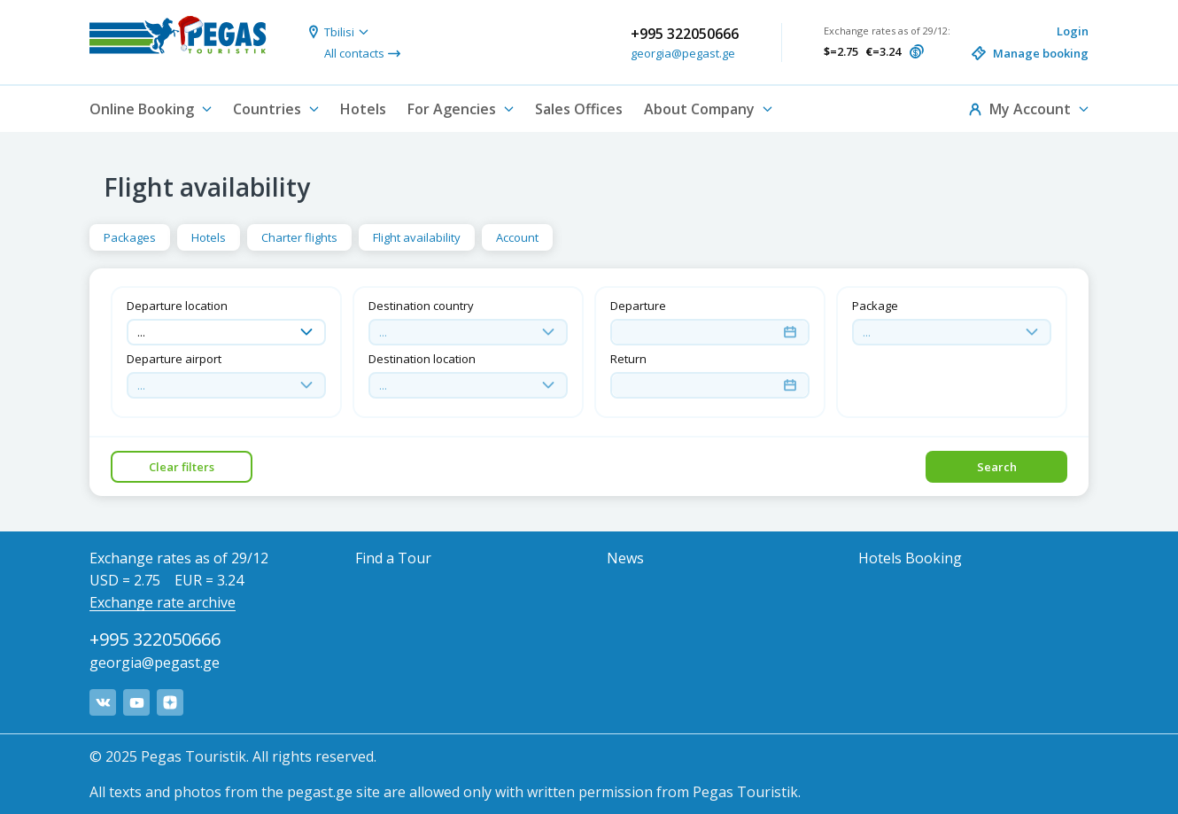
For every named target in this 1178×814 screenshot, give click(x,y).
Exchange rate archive (162, 602)
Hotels (363, 109)
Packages (130, 237)
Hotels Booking (910, 558)
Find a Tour (393, 558)
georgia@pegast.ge (683, 53)
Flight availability (417, 237)
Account (517, 237)
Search (997, 467)
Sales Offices (579, 109)
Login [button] (1073, 31)
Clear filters (181, 467)
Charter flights (299, 237)
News (625, 558)
